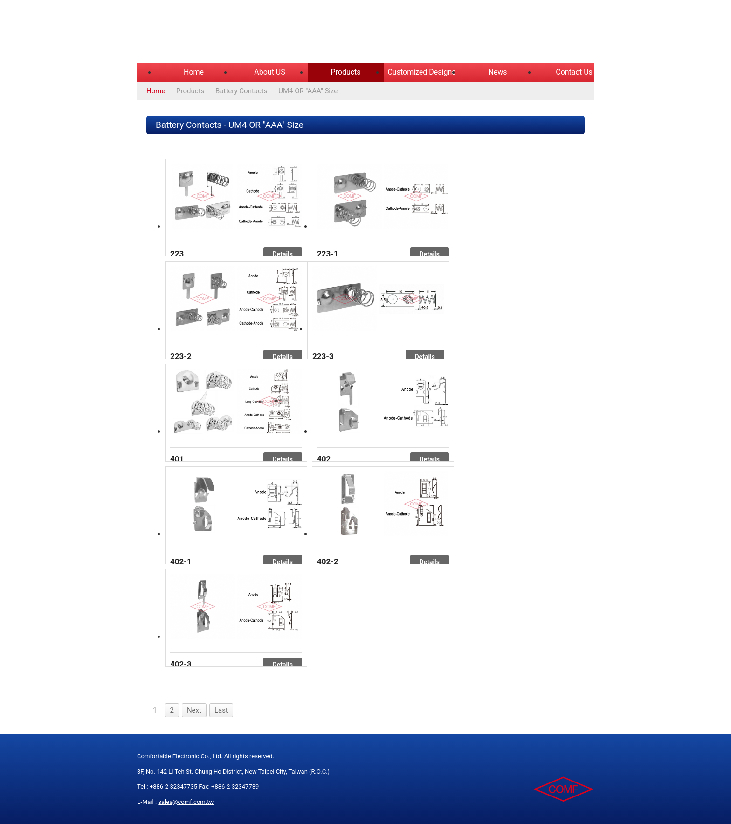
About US (269, 72)
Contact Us (574, 72)
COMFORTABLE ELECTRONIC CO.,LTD (253, 32)
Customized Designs (421, 72)
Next (194, 710)
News (497, 72)
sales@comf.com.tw (186, 801)
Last (221, 710)
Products (345, 72)
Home (194, 72)
